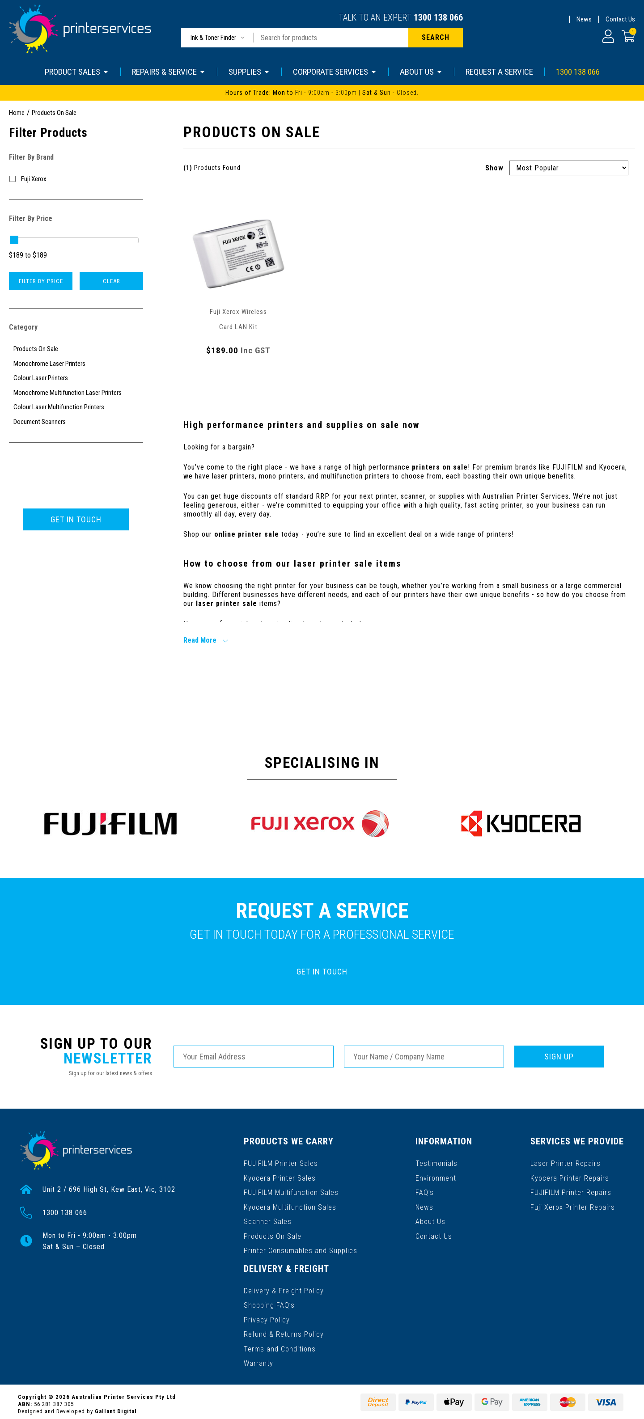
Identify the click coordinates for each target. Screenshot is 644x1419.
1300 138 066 (438, 17)
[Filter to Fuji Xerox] (76, 179)
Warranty (258, 1359)
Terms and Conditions (280, 1344)
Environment (436, 1177)
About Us (431, 1220)
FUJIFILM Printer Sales (281, 1162)
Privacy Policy (267, 1316)
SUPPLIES (249, 72)
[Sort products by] (568, 168)
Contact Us (620, 19)
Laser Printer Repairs (566, 1162)
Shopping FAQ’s (269, 1301)
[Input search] (331, 37)
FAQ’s (425, 1191)
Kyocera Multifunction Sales (290, 1205)
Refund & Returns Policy (284, 1330)
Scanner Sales (268, 1220)
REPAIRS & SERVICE (169, 72)
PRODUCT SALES (77, 72)
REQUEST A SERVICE (499, 72)
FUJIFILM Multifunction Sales (291, 1191)
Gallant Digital (116, 1406)
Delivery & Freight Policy (284, 1287)
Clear (111, 281)
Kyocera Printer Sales (279, 1177)
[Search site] (435, 37)
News (584, 19)
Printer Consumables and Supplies (300, 1248)
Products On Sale (272, 1234)
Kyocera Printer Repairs (570, 1177)
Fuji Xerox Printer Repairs (573, 1205)
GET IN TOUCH (76, 519)
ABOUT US (421, 72)
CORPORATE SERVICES (335, 72)
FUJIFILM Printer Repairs (571, 1191)
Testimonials (437, 1162)
